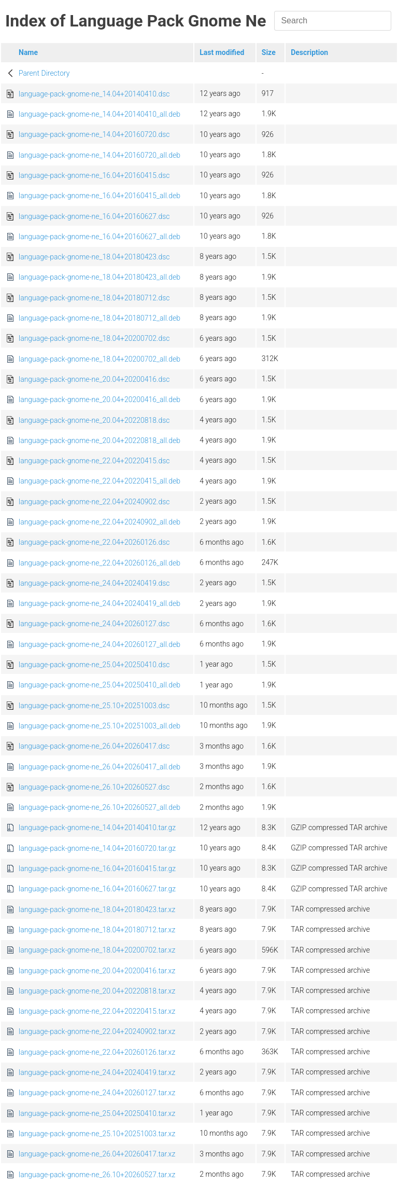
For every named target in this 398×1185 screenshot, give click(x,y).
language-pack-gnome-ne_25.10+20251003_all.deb (99, 726)
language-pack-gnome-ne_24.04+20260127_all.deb (99, 644)
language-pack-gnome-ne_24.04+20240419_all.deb (99, 603)
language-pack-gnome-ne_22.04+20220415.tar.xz (97, 1011)
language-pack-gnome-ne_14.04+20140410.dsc (94, 94)
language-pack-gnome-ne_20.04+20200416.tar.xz (97, 971)
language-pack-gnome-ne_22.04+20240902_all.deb (99, 522)
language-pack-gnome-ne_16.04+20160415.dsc (94, 175)
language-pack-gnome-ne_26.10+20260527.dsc (94, 787)
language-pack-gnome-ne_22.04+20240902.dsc (94, 502)
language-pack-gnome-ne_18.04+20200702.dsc (94, 338)
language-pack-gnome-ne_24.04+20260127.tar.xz (97, 1092)
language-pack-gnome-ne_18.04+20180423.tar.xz (97, 909)
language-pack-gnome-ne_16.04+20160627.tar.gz (97, 889)
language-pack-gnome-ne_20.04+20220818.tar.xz (97, 991)
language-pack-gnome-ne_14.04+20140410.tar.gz (97, 827)
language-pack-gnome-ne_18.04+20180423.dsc (94, 257)
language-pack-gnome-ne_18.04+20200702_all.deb (99, 359)
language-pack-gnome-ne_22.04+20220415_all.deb (99, 481)
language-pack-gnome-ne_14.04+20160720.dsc (94, 134)
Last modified (222, 52)
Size (269, 52)
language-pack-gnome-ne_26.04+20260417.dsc (94, 746)
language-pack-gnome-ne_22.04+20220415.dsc (94, 461)
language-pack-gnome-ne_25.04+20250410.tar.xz (97, 1113)
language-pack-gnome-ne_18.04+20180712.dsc (94, 298)
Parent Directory (44, 73)
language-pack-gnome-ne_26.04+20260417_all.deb (99, 767)
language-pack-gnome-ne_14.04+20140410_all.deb (99, 114)
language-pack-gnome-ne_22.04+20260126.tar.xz (97, 1052)
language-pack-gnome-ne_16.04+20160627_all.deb (99, 236)
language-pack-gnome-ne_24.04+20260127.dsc (94, 623)
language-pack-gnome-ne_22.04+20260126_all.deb (99, 563)
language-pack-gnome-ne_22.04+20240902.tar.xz (97, 1031)
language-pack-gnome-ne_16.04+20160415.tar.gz (97, 868)
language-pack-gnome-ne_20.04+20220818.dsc (94, 420)
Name (28, 52)
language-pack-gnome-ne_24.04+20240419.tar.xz (97, 1072)
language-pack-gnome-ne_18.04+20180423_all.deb (99, 277)
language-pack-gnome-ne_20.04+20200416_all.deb (99, 399)
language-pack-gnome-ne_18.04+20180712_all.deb (99, 318)
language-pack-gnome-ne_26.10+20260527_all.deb (99, 807)
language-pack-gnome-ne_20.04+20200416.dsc (94, 379)
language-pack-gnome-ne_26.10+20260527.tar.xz (97, 1174)
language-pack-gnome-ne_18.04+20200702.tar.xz (97, 950)
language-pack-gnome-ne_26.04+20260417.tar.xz (97, 1154)
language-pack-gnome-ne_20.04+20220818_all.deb (99, 440)
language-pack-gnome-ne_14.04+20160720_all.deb (99, 155)
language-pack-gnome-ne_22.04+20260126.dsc (94, 542)
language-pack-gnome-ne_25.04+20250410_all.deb (99, 685)
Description (309, 52)
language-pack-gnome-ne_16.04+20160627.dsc (94, 216)
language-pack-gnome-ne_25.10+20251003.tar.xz (97, 1133)
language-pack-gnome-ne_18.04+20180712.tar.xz (97, 930)
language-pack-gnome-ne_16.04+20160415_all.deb (99, 195)
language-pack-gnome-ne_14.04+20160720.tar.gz (97, 848)
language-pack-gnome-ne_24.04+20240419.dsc (94, 583)
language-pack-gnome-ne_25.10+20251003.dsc (94, 705)
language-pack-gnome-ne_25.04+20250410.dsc (94, 664)
